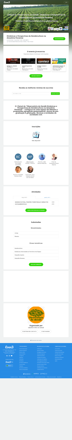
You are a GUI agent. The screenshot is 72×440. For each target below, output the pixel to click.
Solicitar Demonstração (59, 352)
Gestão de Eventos (41, 355)
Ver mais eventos (36, 75)
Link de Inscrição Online (42, 364)
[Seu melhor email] (31, 93)
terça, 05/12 (24, 197)
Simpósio (21, 357)
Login (66, 2)
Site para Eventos (40, 366)
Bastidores (59, 377)
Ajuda (56, 360)
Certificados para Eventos (42, 367)
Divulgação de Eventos (41, 352)
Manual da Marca (22, 377)
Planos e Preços (58, 355)
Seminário (21, 359)
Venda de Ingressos (41, 354)
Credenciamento (40, 369)
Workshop (21, 360)
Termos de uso (30, 377)
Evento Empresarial (23, 348)
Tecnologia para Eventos (42, 360)
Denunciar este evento (36, 340)
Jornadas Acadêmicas (23, 362)
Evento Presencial (23, 350)
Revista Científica (40, 350)
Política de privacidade (51, 377)
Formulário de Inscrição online (43, 362)
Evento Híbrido (22, 354)
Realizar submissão (36, 264)
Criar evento (57, 348)
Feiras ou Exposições (23, 369)
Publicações (39, 348)
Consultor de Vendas (59, 354)
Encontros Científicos (23, 367)
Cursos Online (22, 364)
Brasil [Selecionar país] (9, 365)
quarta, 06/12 (47, 197)
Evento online (22, 352)
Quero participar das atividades (36, 210)
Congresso (21, 355)
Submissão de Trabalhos (42, 359)
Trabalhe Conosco (14, 377)
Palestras (21, 366)
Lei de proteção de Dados (40, 377)
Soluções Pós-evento (41, 357)
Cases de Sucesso (58, 350)
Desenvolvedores (58, 359)
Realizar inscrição (59, 38)
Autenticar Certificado (59, 357)
